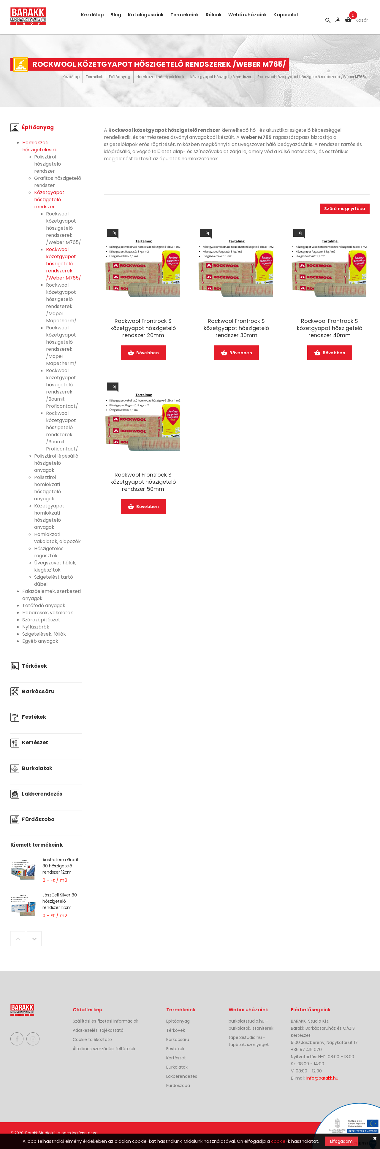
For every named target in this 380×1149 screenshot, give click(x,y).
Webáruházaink (247, 15)
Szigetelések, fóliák (44, 634)
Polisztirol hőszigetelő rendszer (47, 163)
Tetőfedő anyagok (43, 605)
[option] (46, 874)
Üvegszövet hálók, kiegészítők (55, 566)
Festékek (28, 716)
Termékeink (184, 15)
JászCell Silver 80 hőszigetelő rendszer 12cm (59, 901)
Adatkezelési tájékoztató (98, 1030)
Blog (115, 15)
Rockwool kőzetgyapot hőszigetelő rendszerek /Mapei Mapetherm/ (61, 303)
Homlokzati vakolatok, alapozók (57, 538)
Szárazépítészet (41, 619)
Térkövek (28, 665)
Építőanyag (119, 76)
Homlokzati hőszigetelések (160, 76)
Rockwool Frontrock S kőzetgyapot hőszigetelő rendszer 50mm (143, 482)
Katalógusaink (146, 15)
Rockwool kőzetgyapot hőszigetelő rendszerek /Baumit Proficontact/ (62, 388)
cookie (278, 1141)
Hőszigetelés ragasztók (49, 552)
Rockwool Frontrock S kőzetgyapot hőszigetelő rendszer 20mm (143, 328)
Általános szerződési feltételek (104, 1049)
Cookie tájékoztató (92, 1039)
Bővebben (143, 353)
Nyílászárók (35, 626)
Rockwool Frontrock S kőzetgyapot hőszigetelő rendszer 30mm (236, 328)
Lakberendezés (36, 793)
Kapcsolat (286, 15)
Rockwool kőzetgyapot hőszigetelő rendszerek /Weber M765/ (312, 76)
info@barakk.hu (322, 1078)
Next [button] (34, 938)
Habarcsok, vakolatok (47, 612)
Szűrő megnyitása (344, 209)
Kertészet (29, 742)
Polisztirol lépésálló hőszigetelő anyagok (56, 463)
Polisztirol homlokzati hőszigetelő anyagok (47, 488)
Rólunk (214, 15)
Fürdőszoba (32, 819)
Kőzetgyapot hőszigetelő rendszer (220, 76)
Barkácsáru (32, 691)
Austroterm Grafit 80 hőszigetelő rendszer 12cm (60, 866)
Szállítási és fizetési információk (105, 1021)
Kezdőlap (92, 15)
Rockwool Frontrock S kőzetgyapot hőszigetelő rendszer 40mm (329, 328)
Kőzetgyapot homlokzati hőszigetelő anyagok (49, 516)
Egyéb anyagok (40, 641)
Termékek (94, 76)
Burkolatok (31, 768)
